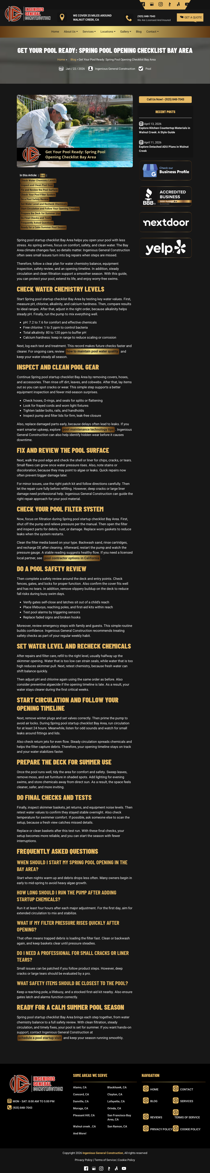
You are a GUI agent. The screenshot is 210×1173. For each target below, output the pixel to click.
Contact (186, 1090)
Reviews (156, 1117)
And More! (79, 1134)
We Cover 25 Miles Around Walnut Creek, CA (92, 18)
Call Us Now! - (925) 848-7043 (165, 99)
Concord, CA (81, 1094)
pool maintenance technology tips (88, 429)
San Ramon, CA (117, 1127)
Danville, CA (81, 1101)
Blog (73, 60)
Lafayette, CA (116, 1101)
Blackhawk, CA (117, 1087)
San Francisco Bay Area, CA (119, 1117)
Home (61, 60)
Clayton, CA (114, 1094)
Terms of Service (187, 1117)
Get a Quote (191, 17)
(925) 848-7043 (146, 16)
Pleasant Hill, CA (84, 1115)
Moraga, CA (80, 1108)
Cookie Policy (190, 1129)
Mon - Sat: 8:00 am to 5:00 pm (31, 1101)
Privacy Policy (161, 1129)
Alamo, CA (80, 1087)
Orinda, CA (114, 1108)
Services (186, 1101)
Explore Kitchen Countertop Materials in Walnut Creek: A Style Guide (164, 130)
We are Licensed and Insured (154, 20)
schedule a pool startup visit (39, 1037)
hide (42, 175)
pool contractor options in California (71, 558)
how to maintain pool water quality (92, 351)
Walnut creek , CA (84, 1127)
